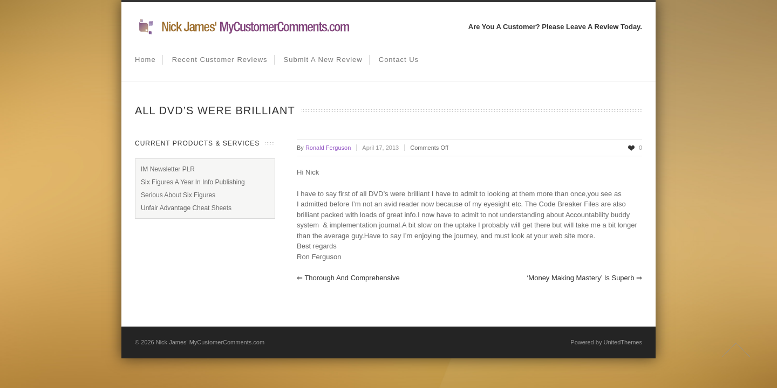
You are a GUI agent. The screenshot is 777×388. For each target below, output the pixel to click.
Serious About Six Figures (178, 195)
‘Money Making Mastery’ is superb (584, 278)
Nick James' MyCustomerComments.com (210, 342)
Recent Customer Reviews (220, 60)
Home (145, 60)
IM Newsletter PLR (168, 169)
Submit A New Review (323, 60)
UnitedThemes (622, 342)
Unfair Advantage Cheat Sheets (186, 208)
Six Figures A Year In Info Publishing (193, 182)
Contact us (399, 60)
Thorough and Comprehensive (348, 278)
